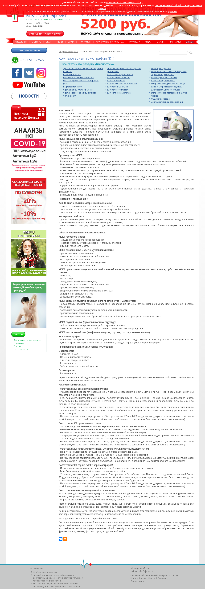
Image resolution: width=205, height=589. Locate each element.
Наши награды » (21, 349)
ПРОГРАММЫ (85, 41)
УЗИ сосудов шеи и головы (164, 77)
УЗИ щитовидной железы (163, 80)
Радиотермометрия (72, 86)
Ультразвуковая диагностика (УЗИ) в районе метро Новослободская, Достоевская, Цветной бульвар (168, 86)
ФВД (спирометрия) (160, 99)
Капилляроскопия (72, 74)
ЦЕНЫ (60, 41)
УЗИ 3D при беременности (120, 74)
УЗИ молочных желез (117, 86)
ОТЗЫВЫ (161, 41)
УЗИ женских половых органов (122, 83)
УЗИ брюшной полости (118, 77)
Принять (172, 11)
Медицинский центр (68, 51)
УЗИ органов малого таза (119, 92)
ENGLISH (189, 41)
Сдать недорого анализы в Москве (79, 92)
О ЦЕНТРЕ (36, 41)
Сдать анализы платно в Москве (78, 89)
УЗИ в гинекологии (116, 80)
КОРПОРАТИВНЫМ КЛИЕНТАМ (110, 41)
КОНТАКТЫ (175, 41)
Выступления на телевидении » (27, 340)
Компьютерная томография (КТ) (78, 77)
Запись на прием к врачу (45, 33)
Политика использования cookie (123, 2)
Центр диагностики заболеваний (167, 102)
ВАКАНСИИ (134, 41)
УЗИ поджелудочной (161, 68)
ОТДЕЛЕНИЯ (21, 41)
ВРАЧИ (49, 41)
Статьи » (17, 346)
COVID (71, 41)
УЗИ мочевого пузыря (117, 89)
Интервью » (19, 343)
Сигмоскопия (69, 95)
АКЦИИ (148, 41)
